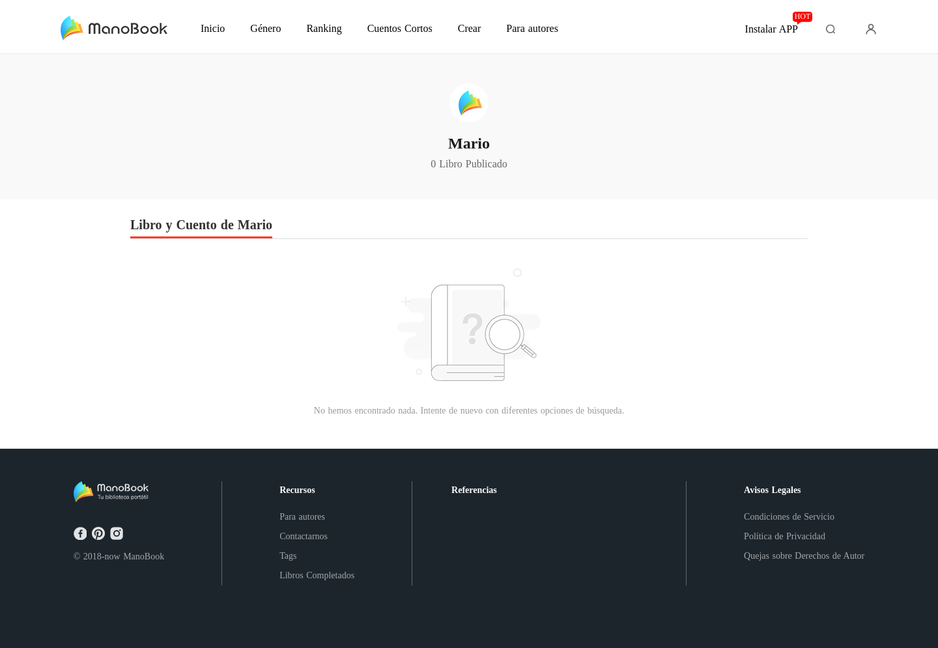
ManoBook (143, 556)
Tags (287, 556)
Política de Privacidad (784, 536)
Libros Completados (316, 575)
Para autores (302, 517)
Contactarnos (303, 536)
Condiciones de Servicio (789, 517)
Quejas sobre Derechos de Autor (804, 556)
